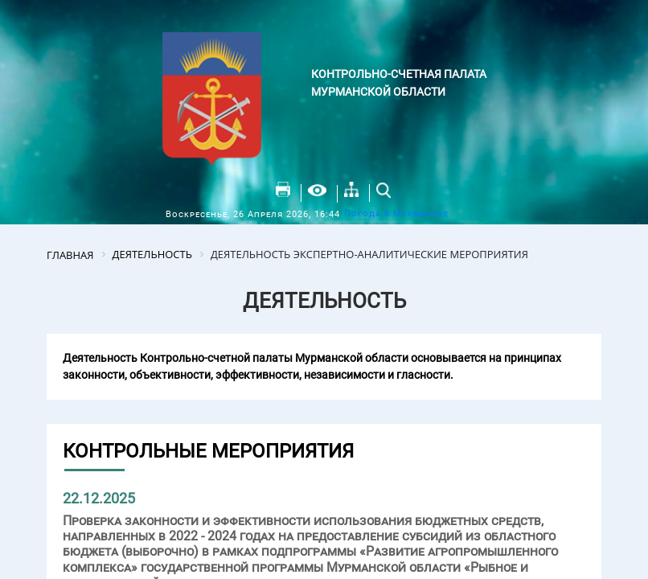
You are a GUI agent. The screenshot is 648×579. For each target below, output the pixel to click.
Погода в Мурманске (396, 213)
